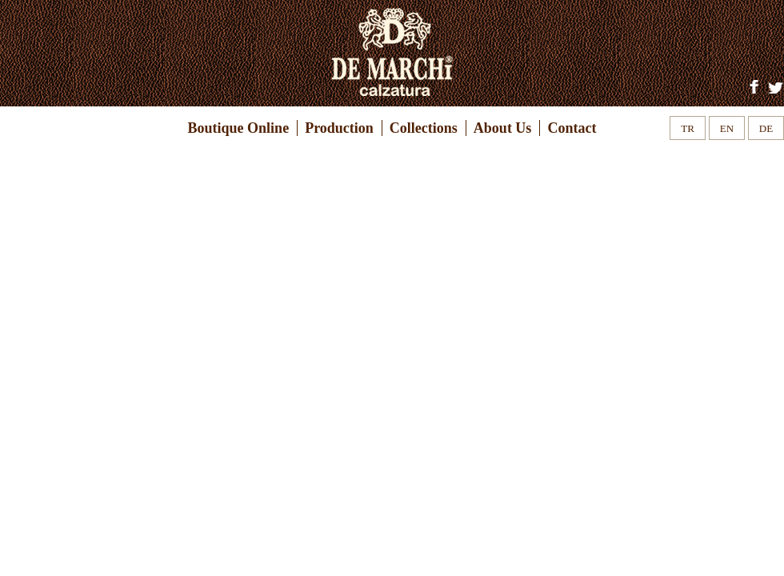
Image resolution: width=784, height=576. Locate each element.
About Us (503, 128)
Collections (424, 128)
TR (687, 128)
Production (339, 128)
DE (766, 128)
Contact (571, 128)
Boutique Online (239, 128)
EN (727, 128)
